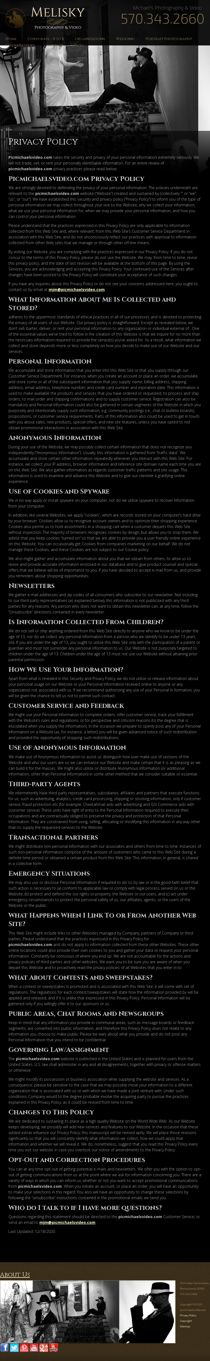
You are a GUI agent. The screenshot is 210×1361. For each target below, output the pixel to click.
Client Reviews (20, 45)
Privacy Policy (188, 1315)
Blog (79, 45)
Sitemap (185, 1326)
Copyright (186, 1320)
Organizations (90, 38)
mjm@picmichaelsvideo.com (77, 289)
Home (11, 38)
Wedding (125, 38)
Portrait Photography (168, 38)
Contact (54, 45)
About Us (15, 1275)
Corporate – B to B (46, 38)
